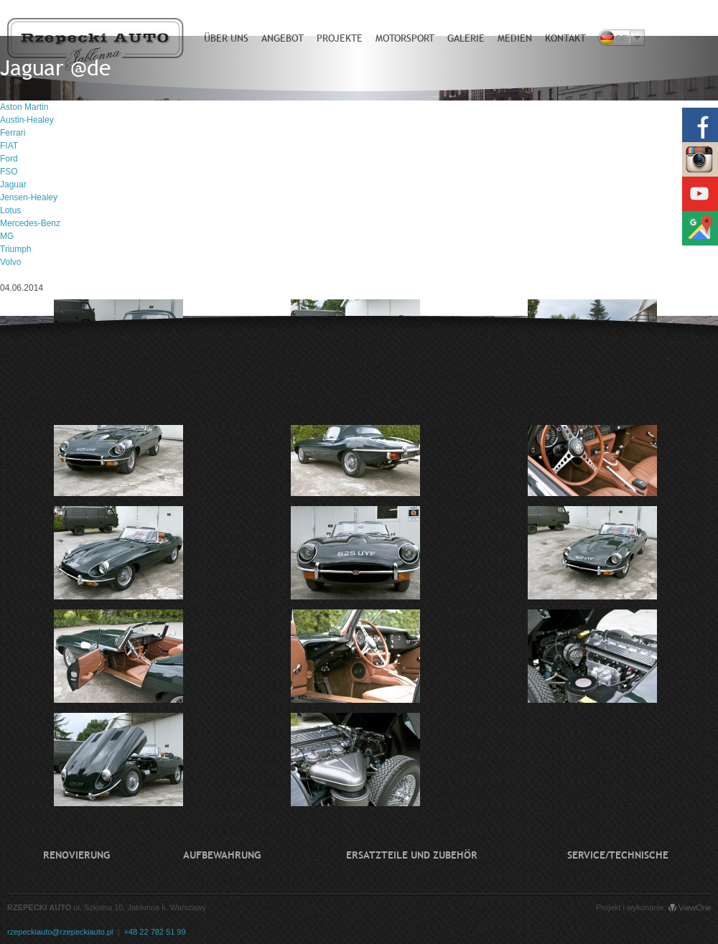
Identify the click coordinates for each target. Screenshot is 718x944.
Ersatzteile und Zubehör (411, 855)
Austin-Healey (27, 120)
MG (7, 236)
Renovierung (76, 855)
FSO (9, 172)
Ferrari (12, 133)
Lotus (10, 210)
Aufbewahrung (222, 855)
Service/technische (617, 855)
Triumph (16, 249)
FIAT (9, 146)
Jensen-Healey (28, 197)
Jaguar (13, 184)
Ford (9, 159)
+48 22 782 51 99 (155, 931)
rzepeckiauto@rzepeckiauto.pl (60, 931)
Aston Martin (24, 107)
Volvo (10, 262)
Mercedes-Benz (30, 223)
